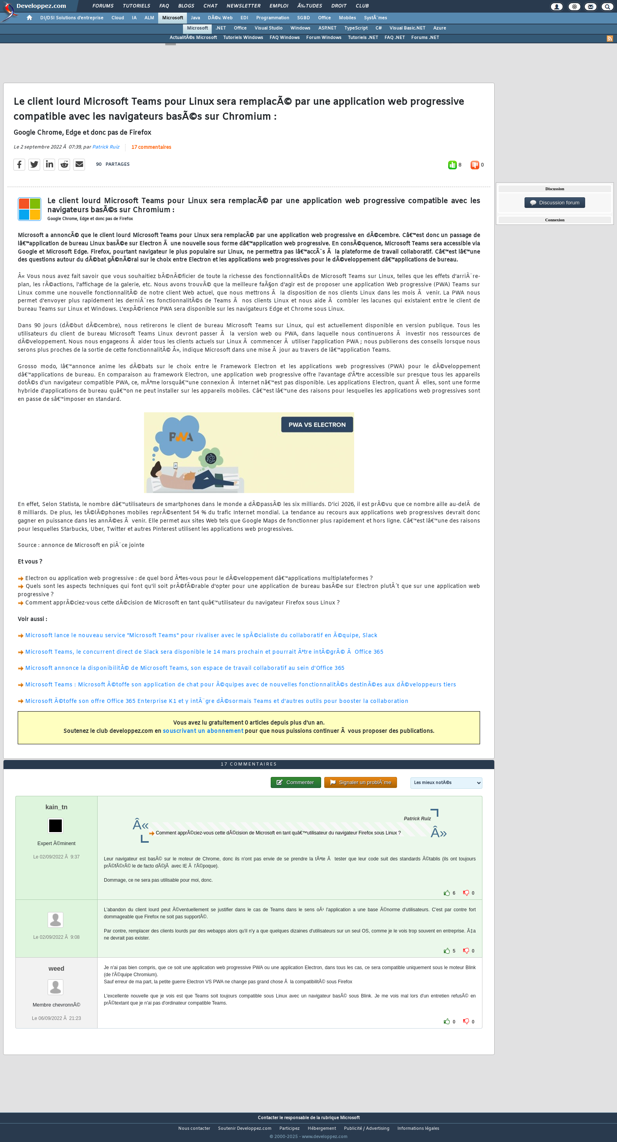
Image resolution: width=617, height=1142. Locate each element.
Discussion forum (555, 203)
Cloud (117, 18)
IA (134, 18)
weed (56, 983)
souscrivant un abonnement (203, 736)
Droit (339, 6)
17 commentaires (151, 153)
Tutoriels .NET (363, 38)
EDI (244, 18)
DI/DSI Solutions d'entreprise (71, 18)
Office (324, 18)
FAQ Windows (285, 38)
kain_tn (56, 822)
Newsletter (243, 6)
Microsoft (172, 18)
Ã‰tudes (310, 6)
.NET (221, 28)
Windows (300, 28)
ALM (149, 18)
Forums (103, 6)
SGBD (303, 18)
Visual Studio (269, 28)
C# (378, 28)
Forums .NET (425, 38)
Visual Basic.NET (407, 28)
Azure (439, 28)
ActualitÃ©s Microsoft (193, 38)
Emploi (279, 6)
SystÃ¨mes (375, 18)
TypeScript (356, 28)
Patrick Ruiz (105, 152)
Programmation (272, 18)
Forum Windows (324, 38)
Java (195, 18)
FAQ (164, 6)
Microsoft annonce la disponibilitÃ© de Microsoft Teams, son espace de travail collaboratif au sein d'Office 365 (185, 673)
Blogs (186, 6)
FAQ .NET (394, 38)
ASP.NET (327, 28)
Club (362, 6)
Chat (210, 6)
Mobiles (347, 18)
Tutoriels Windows (243, 38)
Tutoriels (136, 6)
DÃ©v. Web (220, 18)
